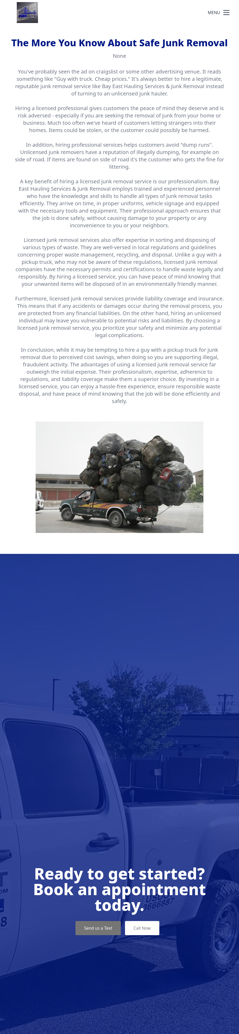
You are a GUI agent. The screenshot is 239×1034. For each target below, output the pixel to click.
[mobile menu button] (226, 12)
